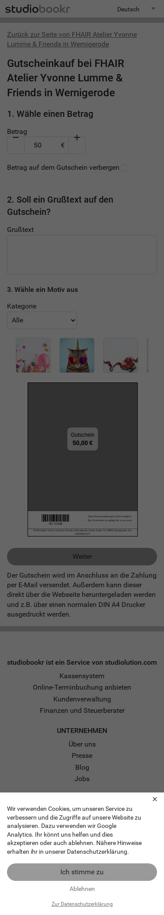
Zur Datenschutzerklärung (82, 904)
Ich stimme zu (82, 872)
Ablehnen (82, 888)
